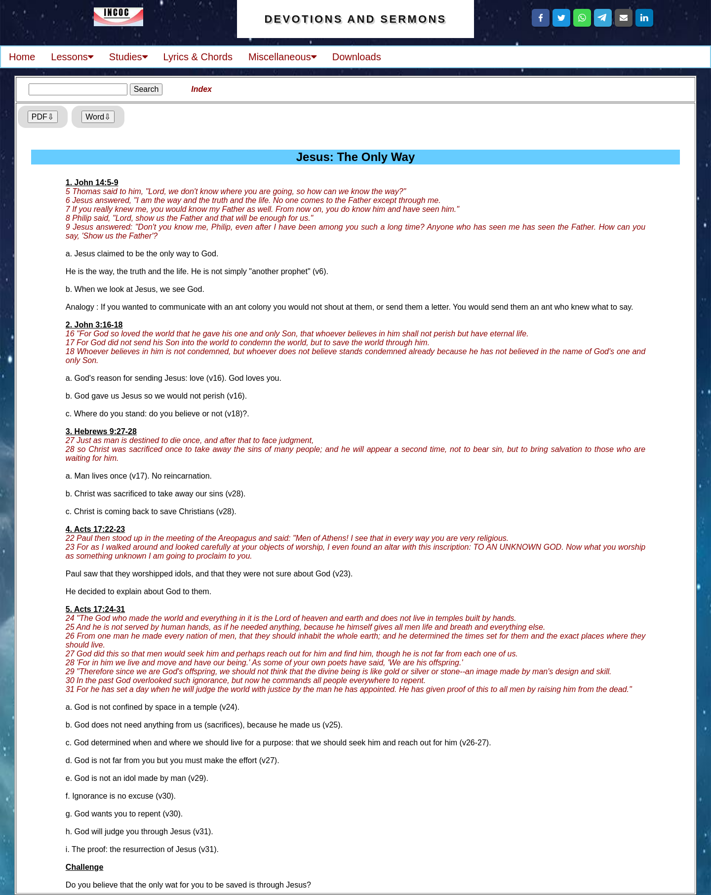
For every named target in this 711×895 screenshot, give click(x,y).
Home (22, 56)
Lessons (72, 56)
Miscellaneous (282, 56)
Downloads (356, 56)
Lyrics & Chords (198, 56)
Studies (128, 56)
